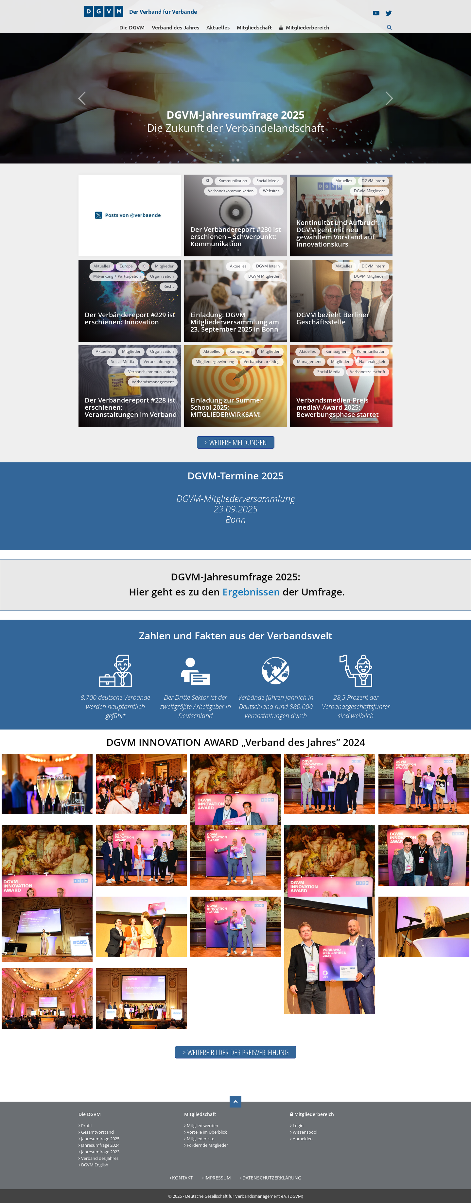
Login (298, 1125)
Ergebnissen (251, 591)
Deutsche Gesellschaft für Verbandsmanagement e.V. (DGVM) (244, 1196)
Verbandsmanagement (153, 382)
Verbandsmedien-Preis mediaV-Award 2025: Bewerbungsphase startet (337, 407)
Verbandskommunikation (230, 191)
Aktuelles (218, 27)
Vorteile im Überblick (207, 1132)
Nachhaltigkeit (372, 361)
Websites (271, 191)
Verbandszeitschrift (367, 371)
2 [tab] (237, 160)
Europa (126, 266)
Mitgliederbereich (304, 28)
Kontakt (182, 1178)
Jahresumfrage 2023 (100, 1152)
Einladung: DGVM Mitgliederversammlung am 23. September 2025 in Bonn (234, 322)
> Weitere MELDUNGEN (235, 442)
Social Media (268, 180)
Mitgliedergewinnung (215, 361)
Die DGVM (132, 27)
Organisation (162, 276)
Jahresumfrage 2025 (100, 1139)
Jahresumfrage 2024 (100, 1145)
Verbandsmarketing (262, 361)
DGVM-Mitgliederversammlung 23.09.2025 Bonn (235, 508)
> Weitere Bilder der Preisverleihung (236, 1052)
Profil (86, 1125)
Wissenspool (305, 1132)
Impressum (217, 1178)
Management (309, 361)
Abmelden (303, 1139)
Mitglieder (164, 266)
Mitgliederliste (200, 1139)
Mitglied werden (202, 1125)
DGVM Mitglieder (369, 191)
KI (207, 180)
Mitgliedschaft (254, 27)
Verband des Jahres (175, 27)
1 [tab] (233, 160)
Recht (169, 286)
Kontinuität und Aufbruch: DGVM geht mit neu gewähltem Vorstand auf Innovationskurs (338, 233)
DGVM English (94, 1165)
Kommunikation (232, 180)
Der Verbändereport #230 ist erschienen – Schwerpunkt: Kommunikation (235, 236)
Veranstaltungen (159, 361)
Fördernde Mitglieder (207, 1145)
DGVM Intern (373, 180)
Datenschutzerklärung (271, 1178)
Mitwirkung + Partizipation (117, 276)
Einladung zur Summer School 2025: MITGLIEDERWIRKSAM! (226, 407)
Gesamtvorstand (97, 1132)
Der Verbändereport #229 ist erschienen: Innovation (130, 318)
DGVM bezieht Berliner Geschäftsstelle (332, 318)
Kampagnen (241, 351)
